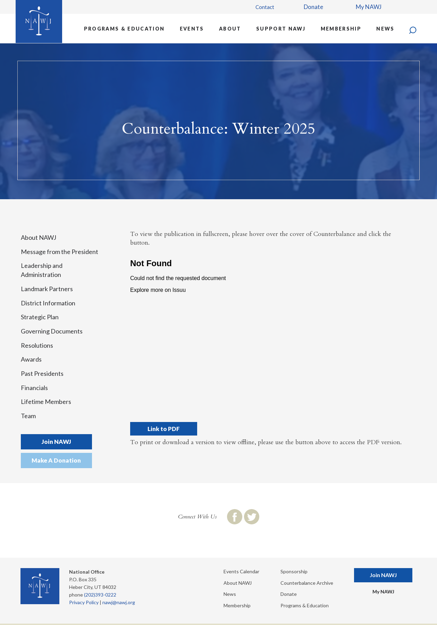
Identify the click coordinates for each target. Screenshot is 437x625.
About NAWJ (38, 237)
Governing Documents (52, 331)
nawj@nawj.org (118, 602)
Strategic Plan (40, 317)
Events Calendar (241, 571)
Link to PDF (164, 428)
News (385, 29)
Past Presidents (42, 373)
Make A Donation (56, 460)
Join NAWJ (56, 441)
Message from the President (59, 251)
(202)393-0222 (100, 595)
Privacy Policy (84, 602)
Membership (341, 29)
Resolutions (37, 345)
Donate (313, 6)
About (230, 29)
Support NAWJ (280, 29)
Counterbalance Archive (306, 583)
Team (28, 416)
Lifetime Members (46, 401)
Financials (34, 387)
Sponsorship (294, 571)
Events (192, 29)
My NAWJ (368, 6)
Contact (264, 7)
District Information (48, 303)
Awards (31, 359)
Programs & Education (124, 29)
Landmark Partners (47, 289)
